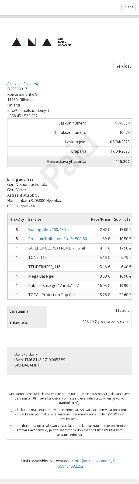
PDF (128, 7)
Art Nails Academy (23, 83)
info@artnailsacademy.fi (94, 460)
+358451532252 (69, 466)
